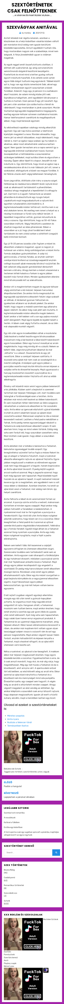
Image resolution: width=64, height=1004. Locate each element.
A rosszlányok (9, 818)
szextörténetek (30, 772)
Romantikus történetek (14, 885)
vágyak (46, 772)
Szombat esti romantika (14, 813)
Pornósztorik (9, 955)
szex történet (16, 772)
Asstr (6, 960)
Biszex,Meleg (9, 870)
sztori (40, 772)
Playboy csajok (10, 963)
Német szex (9, 966)
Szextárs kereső (11, 957)
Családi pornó (9, 877)
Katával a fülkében (12, 822)
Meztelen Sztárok (50, 919)
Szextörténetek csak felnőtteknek (32, 8)
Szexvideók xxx (10, 893)
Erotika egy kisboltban (13, 827)
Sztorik (18, 769)
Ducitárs (7, 952)
